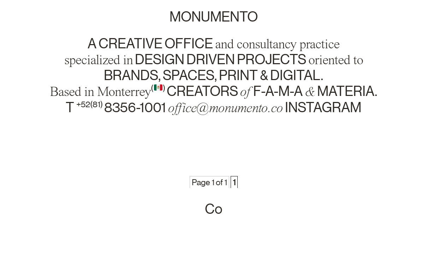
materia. (347, 91)
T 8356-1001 (117, 107)
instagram (323, 107)
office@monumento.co (225, 108)
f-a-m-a (278, 91)
